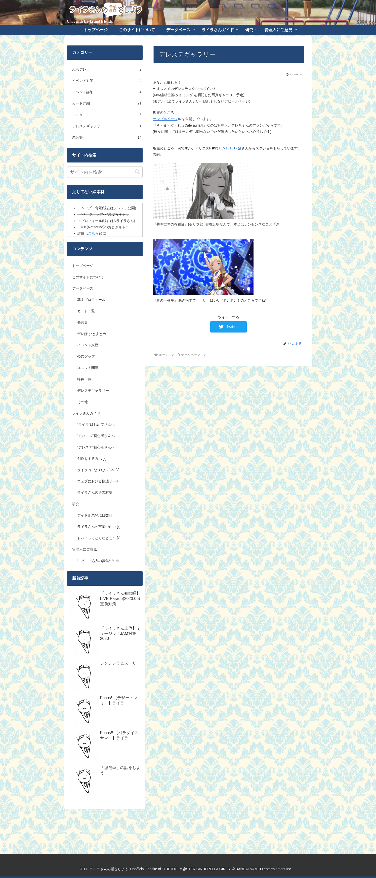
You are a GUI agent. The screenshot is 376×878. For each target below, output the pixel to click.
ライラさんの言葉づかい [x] (99, 527)
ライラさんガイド (86, 413)
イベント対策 (107, 81)
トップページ (82, 266)
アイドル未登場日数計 (94, 515)
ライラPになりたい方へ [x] (98, 470)
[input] (105, 172)
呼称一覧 (84, 379)
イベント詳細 (107, 92)
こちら (95, 233)
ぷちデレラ (107, 69)
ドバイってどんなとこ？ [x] (99, 538)
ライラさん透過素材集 (94, 492)
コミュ (107, 115)
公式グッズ (86, 356)
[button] (137, 172)
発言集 (82, 322)
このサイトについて (88, 277)
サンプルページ (167, 119)
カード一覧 (86, 311)
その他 (82, 402)
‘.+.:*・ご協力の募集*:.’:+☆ (98, 561)
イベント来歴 (87, 345)
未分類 (107, 137)
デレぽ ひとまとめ (91, 334)
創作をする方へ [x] (92, 459)
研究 (75, 504)
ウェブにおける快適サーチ (98, 481)
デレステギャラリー (107, 126)
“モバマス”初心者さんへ (96, 436)
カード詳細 (107, 103)
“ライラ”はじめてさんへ (96, 424)
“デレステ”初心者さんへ (96, 447)
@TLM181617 (228, 148)
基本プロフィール (91, 300)
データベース (82, 288)
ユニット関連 (87, 368)
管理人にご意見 (84, 549)
